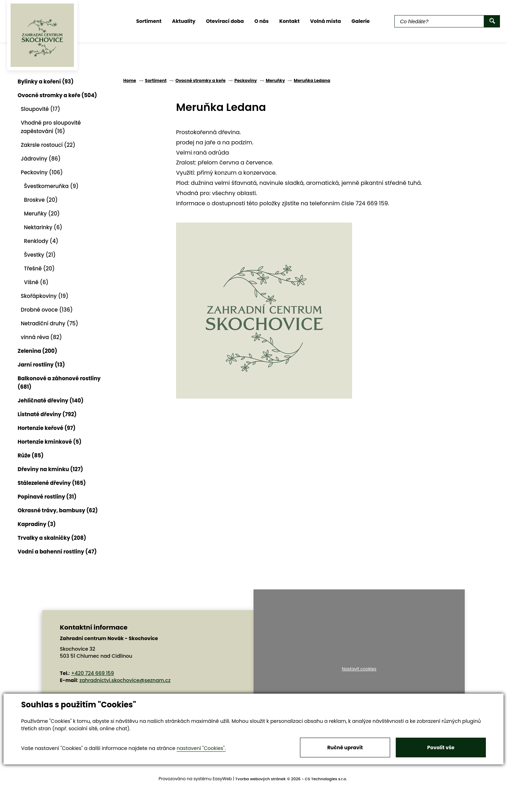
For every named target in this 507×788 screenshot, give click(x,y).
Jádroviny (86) (41, 158)
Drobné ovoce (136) (47, 309)
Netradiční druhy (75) (49, 323)
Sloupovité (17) (40, 109)
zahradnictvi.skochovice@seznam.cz (124, 680)
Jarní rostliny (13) (41, 364)
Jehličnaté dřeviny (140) (50, 400)
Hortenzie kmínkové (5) (49, 441)
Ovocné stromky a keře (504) (57, 95)
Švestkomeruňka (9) (51, 186)
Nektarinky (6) (43, 227)
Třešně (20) (39, 268)
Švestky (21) (40, 254)
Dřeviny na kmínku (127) (50, 469)
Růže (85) (31, 455)
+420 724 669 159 (92, 673)
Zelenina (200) (37, 351)
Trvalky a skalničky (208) (52, 538)
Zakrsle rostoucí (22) (48, 145)
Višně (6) (36, 282)
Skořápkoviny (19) (44, 296)
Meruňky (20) (42, 213)
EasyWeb (222, 779)
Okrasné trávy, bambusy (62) (58, 510)
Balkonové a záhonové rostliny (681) (59, 382)
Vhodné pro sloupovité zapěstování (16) (51, 127)
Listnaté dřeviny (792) (47, 414)
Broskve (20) (41, 200)
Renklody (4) (41, 241)
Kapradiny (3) (37, 524)
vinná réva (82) (41, 337)
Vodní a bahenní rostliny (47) (57, 551)
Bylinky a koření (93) (46, 81)
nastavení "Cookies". (201, 748)
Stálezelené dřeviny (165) (52, 483)
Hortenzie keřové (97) (47, 428)
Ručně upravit (345, 747)
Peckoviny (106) (42, 172)
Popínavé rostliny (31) (47, 496)
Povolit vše (440, 747)
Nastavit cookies (359, 669)
